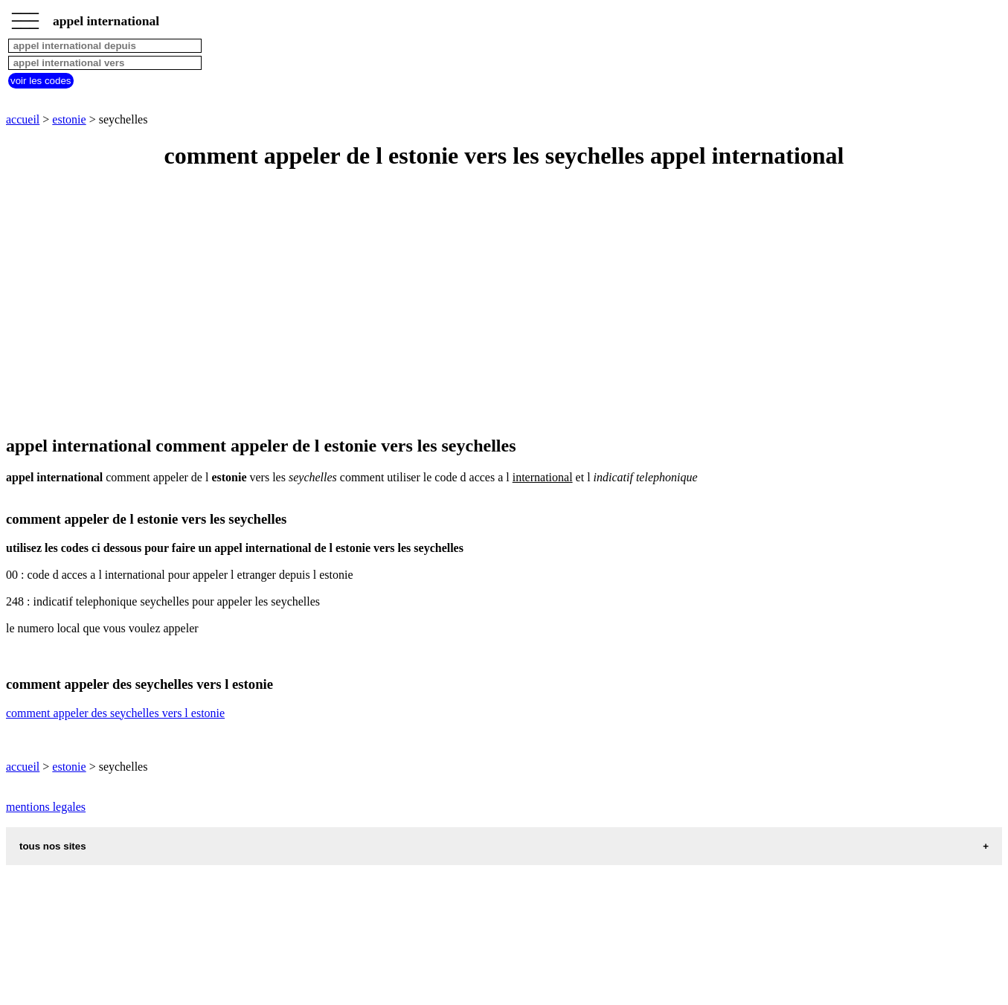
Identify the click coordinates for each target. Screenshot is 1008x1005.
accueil (22, 119)
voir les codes (40, 80)
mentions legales (46, 806)
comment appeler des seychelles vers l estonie (115, 713)
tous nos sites (52, 846)
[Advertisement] (452, 303)
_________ (25, 16)
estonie (69, 119)
